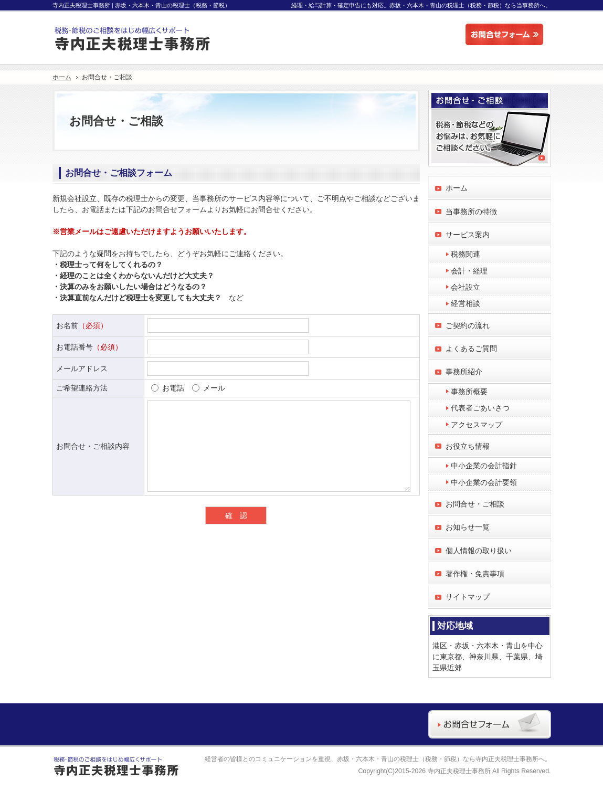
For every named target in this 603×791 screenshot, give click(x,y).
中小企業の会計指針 (484, 465)
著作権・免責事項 (475, 573)
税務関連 (465, 254)
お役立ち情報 (468, 446)
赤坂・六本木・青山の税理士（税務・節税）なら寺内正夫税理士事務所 (437, 759)
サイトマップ (468, 597)
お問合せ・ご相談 (475, 504)
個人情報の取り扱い (479, 550)
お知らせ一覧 (468, 527)
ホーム (457, 188)
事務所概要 (469, 391)
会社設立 (465, 287)
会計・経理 (469, 271)
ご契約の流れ (468, 325)
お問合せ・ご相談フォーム (118, 173)
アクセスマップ (476, 424)
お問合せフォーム (507, 35)
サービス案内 (468, 234)
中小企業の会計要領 (484, 482)
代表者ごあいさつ (480, 408)
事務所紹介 (464, 371)
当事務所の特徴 (471, 211)
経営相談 (465, 303)
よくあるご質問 (471, 348)
